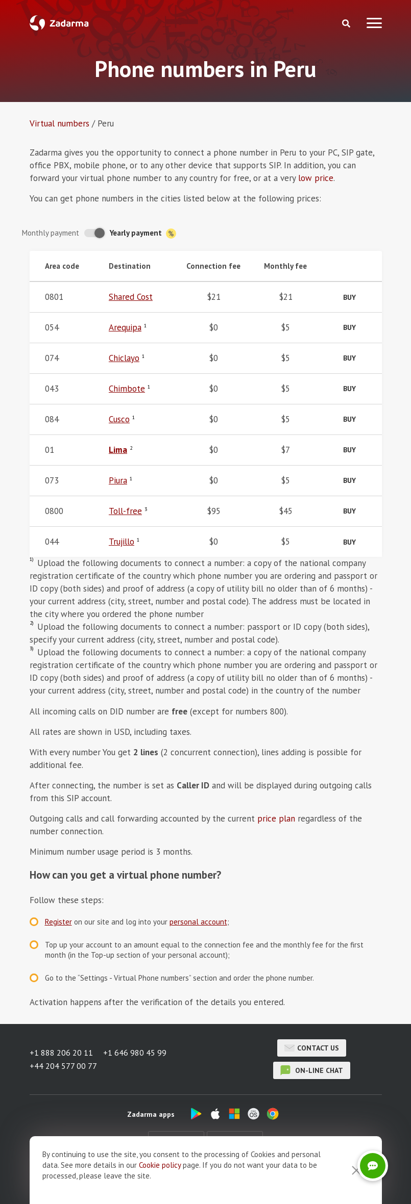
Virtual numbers (59, 123)
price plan (276, 818)
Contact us (311, 1048)
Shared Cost (131, 296)
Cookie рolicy (160, 1193)
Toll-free (125, 511)
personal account (198, 922)
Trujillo (121, 541)
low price (315, 178)
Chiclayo (124, 358)
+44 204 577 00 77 (63, 1066)
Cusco (119, 419)
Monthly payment (50, 233)
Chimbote (127, 388)
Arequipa (125, 327)
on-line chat (311, 1070)
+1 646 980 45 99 (134, 1052)
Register (58, 922)
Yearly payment (143, 233)
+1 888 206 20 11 (61, 1052)
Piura (118, 480)
